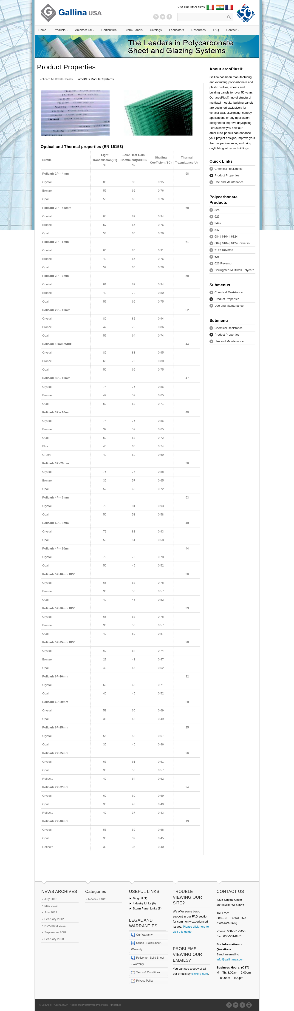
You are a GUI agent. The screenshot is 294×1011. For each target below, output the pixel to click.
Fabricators (176, 30)
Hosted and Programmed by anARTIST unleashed (95, 1005)
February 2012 (54, 919)
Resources (198, 30)
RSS (156, 17)
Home (42, 30)
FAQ (216, 30)
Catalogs (156, 30)
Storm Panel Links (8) (145, 908)
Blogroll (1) (138, 898)
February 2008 (54, 939)
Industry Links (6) (142, 903)
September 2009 (55, 932)
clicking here (199, 973)
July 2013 (50, 899)
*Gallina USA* (61, 1005)
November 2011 (55, 925)
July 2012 (50, 912)
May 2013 (50, 905)
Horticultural (109, 30)
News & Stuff (96, 899)
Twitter (162, 17)
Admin (249, 1005)
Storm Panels (134, 30)
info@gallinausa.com (230, 959)
